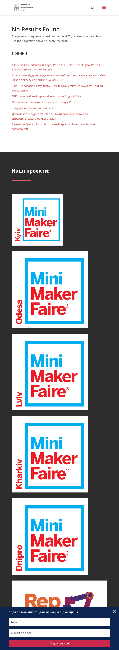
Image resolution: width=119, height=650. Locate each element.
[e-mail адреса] (59, 633)
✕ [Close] (114, 611)
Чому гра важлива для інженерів (33, 108)
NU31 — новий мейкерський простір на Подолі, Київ (46, 96)
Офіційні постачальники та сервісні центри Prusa (44, 102)
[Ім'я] (59, 622)
